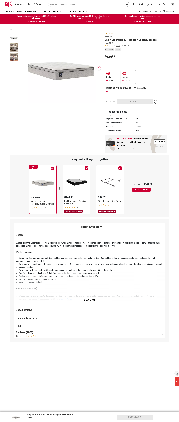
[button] (112, 45)
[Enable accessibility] (177, 373)
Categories (20, 4)
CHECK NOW (159, 142)
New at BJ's (9, 11)
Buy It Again (138, 4)
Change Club (142, 88)
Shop (109, 36)
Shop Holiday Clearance (36, 21)
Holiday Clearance (32, 11)
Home (12, 29)
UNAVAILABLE (135, 102)
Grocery (46, 11)
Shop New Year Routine (142, 21)
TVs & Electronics (60, 11)
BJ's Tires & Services (79, 11)
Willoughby (170, 11)
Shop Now (89, 21)
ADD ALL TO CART (141, 190)
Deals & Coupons (36, 4)
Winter (19, 11)
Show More (89, 300)
